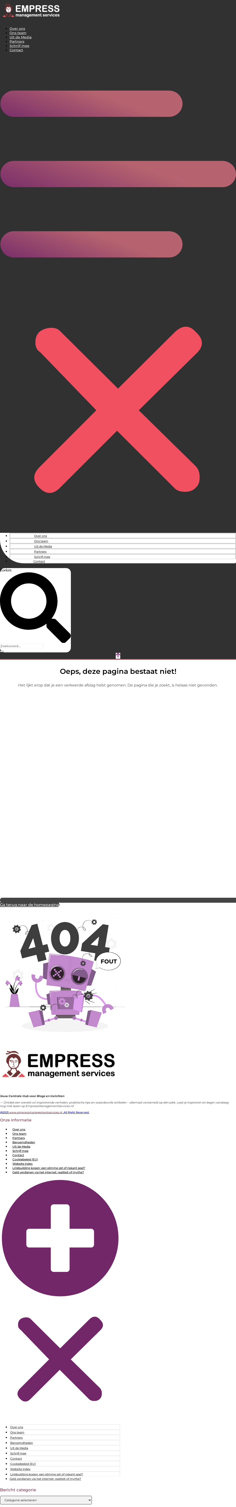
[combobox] (22, 646)
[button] (118, 292)
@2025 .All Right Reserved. (44, 1112)
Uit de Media (20, 37)
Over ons (17, 28)
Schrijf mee (19, 46)
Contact (16, 50)
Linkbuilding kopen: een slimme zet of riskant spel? (48, 1168)
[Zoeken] (2, 651)
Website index (22, 1163)
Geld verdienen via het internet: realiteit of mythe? (48, 1172)
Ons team (18, 33)
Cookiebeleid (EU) (25, 1159)
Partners (17, 41)
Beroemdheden (23, 1142)
